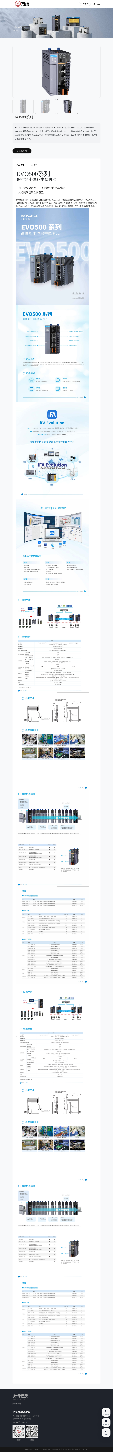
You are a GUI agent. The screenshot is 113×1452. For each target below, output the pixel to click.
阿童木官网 (17, 1404)
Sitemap (55, 1449)
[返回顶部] (106, 1432)
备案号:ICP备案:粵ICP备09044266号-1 (74, 1449)
